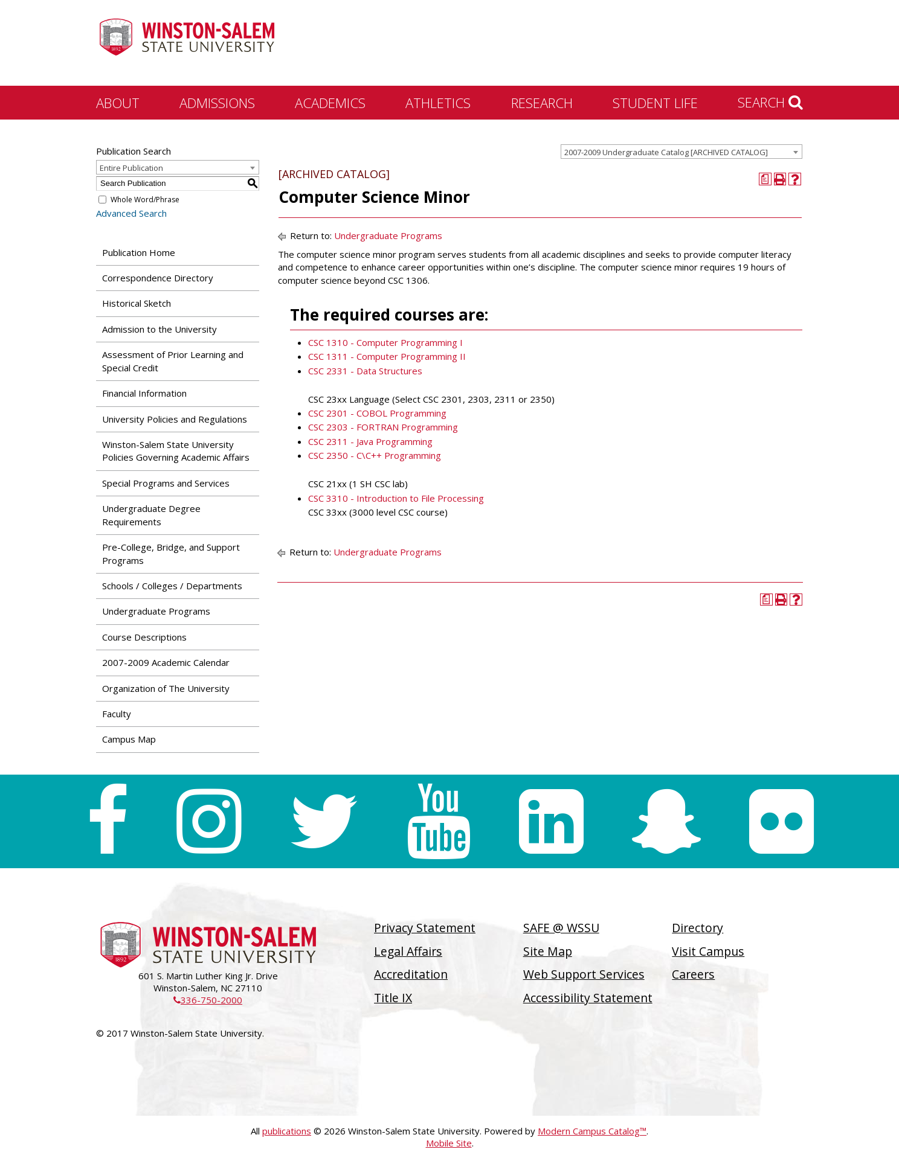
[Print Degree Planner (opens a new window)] (765, 179)
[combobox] (681, 151)
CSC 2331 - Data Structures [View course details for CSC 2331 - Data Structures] (365, 371)
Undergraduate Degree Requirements (151, 514)
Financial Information (144, 393)
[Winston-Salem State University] (186, 44)
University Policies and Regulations (174, 419)
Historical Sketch (136, 303)
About (118, 103)
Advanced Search (131, 213)
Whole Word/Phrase (145, 199)
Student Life (655, 103)
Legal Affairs (408, 951)
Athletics (438, 103)
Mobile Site (449, 1143)
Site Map (547, 951)
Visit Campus (708, 951)
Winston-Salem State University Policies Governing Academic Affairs (176, 450)
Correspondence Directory (157, 278)
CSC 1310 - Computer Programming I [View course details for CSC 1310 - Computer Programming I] (385, 342)
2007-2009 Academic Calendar (166, 662)
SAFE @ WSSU (561, 928)
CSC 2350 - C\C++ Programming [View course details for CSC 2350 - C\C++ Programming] (374, 455)
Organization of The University (166, 688)
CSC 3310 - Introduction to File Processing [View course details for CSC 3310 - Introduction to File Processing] (396, 498)
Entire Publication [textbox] (131, 167)
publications (286, 1131)
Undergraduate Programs (156, 611)
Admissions (217, 103)
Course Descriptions (144, 637)
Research (542, 103)
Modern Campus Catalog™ (592, 1131)
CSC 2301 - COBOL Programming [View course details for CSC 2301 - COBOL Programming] (377, 413)
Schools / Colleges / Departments (172, 586)
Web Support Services (584, 974)
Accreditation (411, 974)
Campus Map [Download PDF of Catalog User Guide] (129, 739)
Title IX (393, 998)
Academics (330, 103)
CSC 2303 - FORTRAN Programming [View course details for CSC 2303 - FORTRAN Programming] (383, 427)
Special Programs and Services (166, 483)
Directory (697, 928)
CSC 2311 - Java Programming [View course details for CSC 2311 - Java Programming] (370, 441)
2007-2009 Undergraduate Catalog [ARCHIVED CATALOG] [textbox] (666, 152)
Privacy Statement (424, 928)
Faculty (116, 714)
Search (770, 102)
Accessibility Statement (587, 998)
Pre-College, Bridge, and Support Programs (171, 553)
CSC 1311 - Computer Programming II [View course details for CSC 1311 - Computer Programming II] (387, 356)
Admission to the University (159, 329)
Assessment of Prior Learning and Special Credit (172, 360)
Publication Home (138, 252)
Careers (693, 974)
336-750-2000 (207, 1000)
